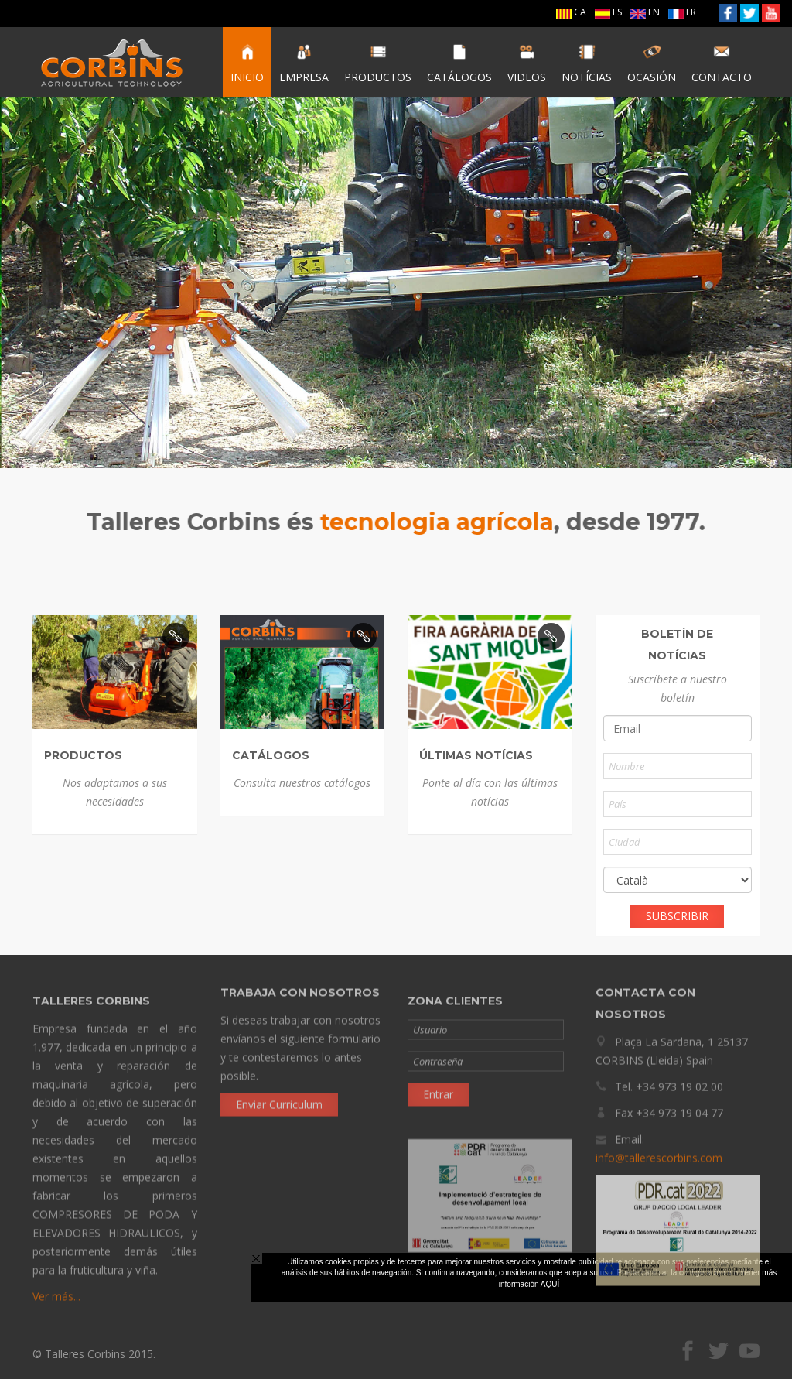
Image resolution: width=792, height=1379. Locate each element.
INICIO (247, 63)
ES (608, 12)
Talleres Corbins (111, 62)
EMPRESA (304, 63)
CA (571, 12)
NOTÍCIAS (587, 63)
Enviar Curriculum (279, 1099)
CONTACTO (721, 63)
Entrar (438, 1099)
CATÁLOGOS (459, 63)
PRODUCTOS (377, 63)
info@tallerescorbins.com (659, 1152)
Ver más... (56, 1301)
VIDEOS (526, 63)
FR (682, 12)
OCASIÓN (651, 63)
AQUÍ (550, 1284)
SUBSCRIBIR (677, 915)
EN (645, 12)
